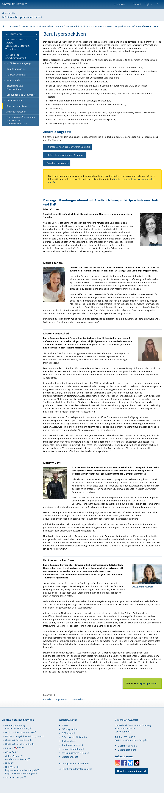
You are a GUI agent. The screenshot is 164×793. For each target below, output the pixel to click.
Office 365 (10, 752)
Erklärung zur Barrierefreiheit (74, 763)
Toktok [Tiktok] (136, 763)
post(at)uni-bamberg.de (135, 740)
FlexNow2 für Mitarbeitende (19, 744)
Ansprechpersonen (147, 683)
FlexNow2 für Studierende (18, 740)
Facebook (124, 763)
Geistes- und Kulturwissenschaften (37, 26)
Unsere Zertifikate (127, 749)
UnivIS (8, 763)
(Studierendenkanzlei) (16, 759)
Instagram (117, 763)
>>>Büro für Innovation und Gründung (65, 155)
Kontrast (120, 4)
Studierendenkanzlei (72, 745)
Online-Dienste (13, 756)
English (148, 4)
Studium (84, 26)
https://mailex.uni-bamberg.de (21, 770)
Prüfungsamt (68, 733)
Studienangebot (70, 756)
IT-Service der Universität (75, 737)
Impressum (61, 699)
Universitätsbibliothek (73, 749)
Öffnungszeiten (70, 729)
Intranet (9, 748)
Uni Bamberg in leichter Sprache (75, 768)
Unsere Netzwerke (127, 745)
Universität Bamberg (14, 4)
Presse (65, 725)
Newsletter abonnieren (129, 771)
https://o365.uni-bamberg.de (20, 773)
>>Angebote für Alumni (57, 163)
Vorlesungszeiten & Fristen (75, 752)
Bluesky (130, 763)
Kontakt (47, 699)
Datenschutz (78, 699)
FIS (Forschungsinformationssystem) (23, 736)
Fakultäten (13, 26)
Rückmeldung (69, 741)
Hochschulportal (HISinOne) (19, 732)
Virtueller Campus (14, 777)
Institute (59, 26)
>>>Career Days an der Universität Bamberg (67, 146)
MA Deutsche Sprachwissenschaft (22, 17)
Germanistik (8, 13)
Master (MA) (96, 26)
